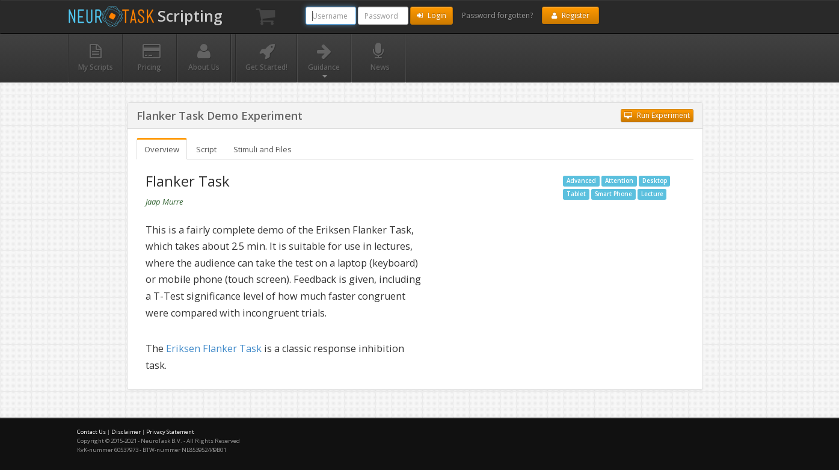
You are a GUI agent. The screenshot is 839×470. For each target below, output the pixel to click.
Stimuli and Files (262, 149)
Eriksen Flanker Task (214, 348)
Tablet (576, 194)
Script (206, 149)
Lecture (652, 194)
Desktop (654, 181)
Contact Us (91, 432)
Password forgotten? (497, 15)
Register (570, 15)
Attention (619, 181)
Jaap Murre (164, 201)
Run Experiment (657, 115)
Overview (161, 149)
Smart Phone (613, 194)
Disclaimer (126, 432)
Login (431, 15)
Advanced (581, 181)
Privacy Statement (170, 432)
